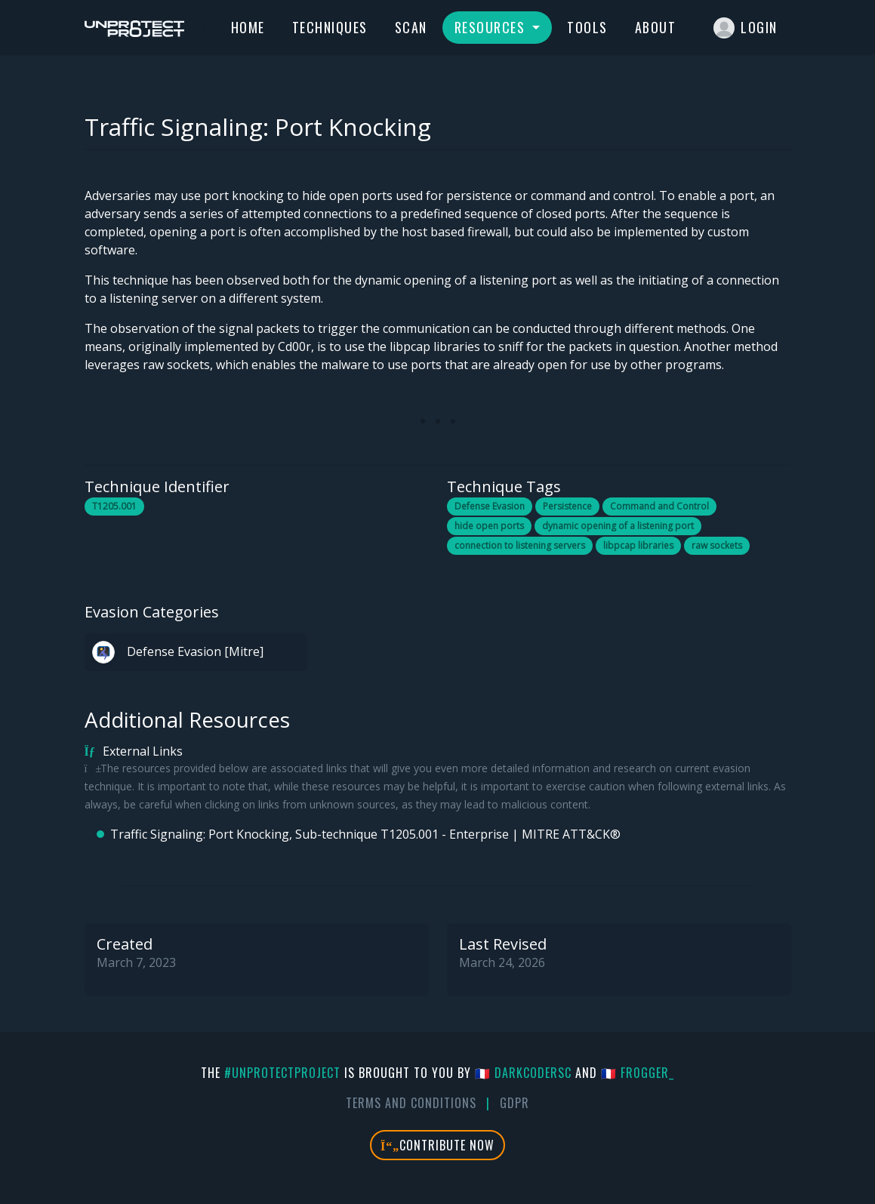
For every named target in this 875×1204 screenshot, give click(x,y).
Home (248, 27)
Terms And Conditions (411, 1103)
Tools (587, 27)
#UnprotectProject (282, 1073)
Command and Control (659, 506)
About (655, 27)
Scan (411, 27)
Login (745, 27)
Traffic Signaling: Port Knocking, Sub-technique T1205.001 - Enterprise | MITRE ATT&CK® (365, 834)
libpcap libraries (638, 545)
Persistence (567, 506)
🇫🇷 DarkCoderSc (523, 1073)
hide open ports (489, 525)
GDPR (514, 1103)
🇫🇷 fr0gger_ (637, 1073)
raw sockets (717, 545)
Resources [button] (491, 27)
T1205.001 (114, 506)
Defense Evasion (489, 506)
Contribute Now (437, 1145)
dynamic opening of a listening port (618, 525)
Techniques (330, 27)
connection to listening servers (519, 545)
